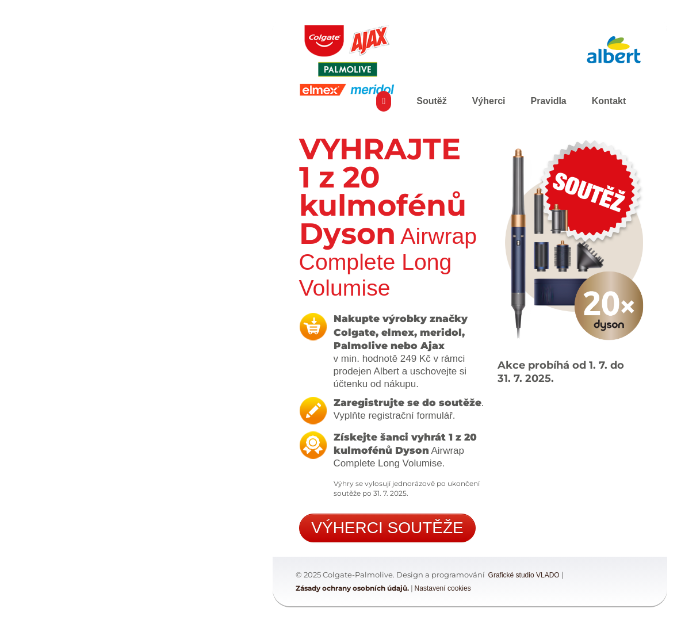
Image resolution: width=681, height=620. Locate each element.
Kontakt (609, 101)
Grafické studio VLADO (524, 575)
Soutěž (431, 101)
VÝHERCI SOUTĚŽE (387, 528)
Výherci (489, 101)
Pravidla (548, 101)
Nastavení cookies (443, 588)
